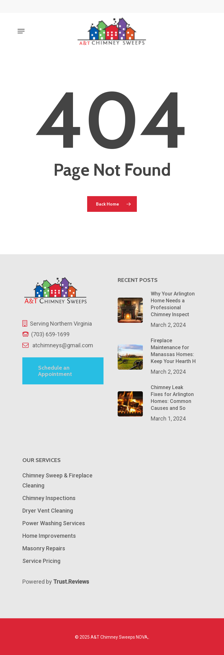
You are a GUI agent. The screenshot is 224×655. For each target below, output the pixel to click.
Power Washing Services (53, 523)
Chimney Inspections (49, 498)
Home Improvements (49, 535)
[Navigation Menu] (21, 31)
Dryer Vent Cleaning (47, 510)
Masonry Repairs (43, 548)
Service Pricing (41, 561)
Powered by (55, 581)
